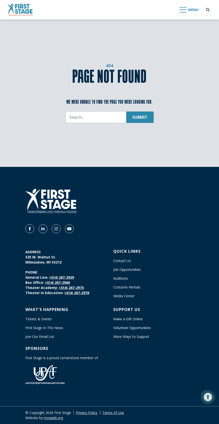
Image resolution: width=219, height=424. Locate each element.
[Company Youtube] (69, 228)
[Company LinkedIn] (43, 228)
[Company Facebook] (29, 228)
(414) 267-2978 (76, 292)
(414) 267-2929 (61, 277)
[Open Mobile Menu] (189, 9)
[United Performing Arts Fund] (45, 374)
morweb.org (53, 417)
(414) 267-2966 (57, 282)
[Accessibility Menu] (208, 397)
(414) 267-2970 (71, 287)
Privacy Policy (86, 412)
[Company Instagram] (56, 228)
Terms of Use (113, 412)
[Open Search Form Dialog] (208, 10)
